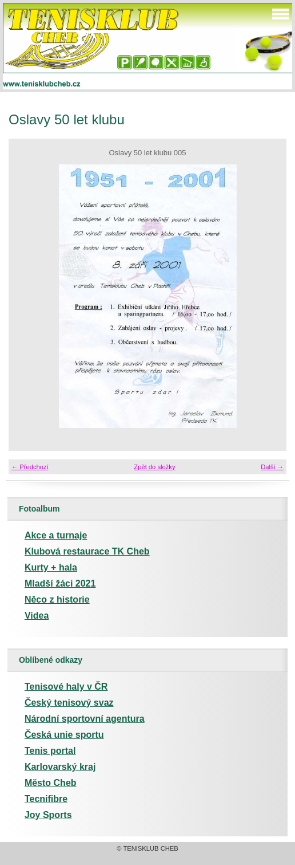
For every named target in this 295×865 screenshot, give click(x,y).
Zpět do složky (154, 466)
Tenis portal (50, 751)
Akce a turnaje (56, 535)
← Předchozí (30, 466)
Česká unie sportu (64, 735)
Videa (37, 615)
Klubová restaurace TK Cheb (87, 551)
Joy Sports (48, 815)
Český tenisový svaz (69, 702)
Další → (272, 466)
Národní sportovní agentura (85, 719)
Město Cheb (51, 783)
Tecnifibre (46, 799)
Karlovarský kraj (60, 767)
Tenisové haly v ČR (66, 686)
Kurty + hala (51, 567)
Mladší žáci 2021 (60, 583)
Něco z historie (57, 599)
